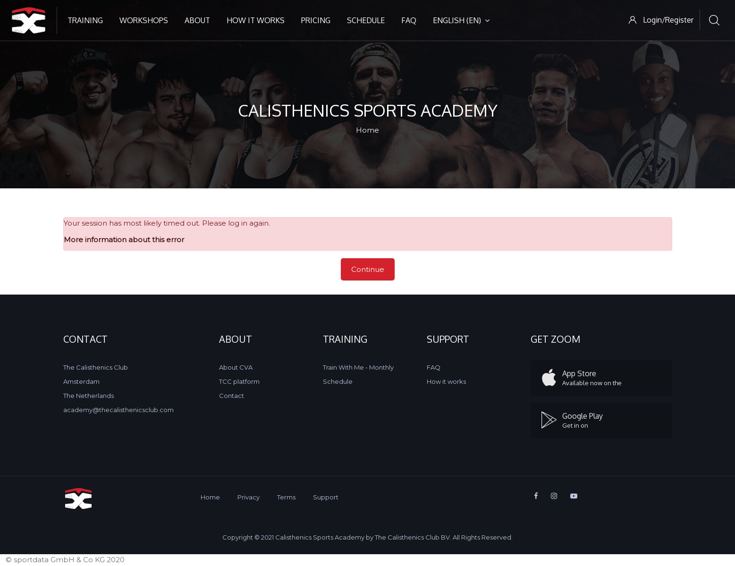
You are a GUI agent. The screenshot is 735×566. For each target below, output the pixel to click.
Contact (231, 395)
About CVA (236, 367)
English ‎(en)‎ (461, 20)
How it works (256, 20)
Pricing (315, 20)
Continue (367, 269)
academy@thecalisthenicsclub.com (118, 410)
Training (85, 20)
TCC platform (239, 381)
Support (325, 497)
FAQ (408, 20)
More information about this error (124, 239)
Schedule (366, 20)
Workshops (143, 20)
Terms (286, 497)
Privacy (248, 497)
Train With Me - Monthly (358, 367)
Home (367, 130)
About (197, 20)
